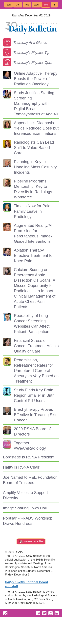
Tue (27, 4)
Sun (8, 4)
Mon (18, 4)
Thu (46, 4)
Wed (36, 4)
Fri (54, 4)
